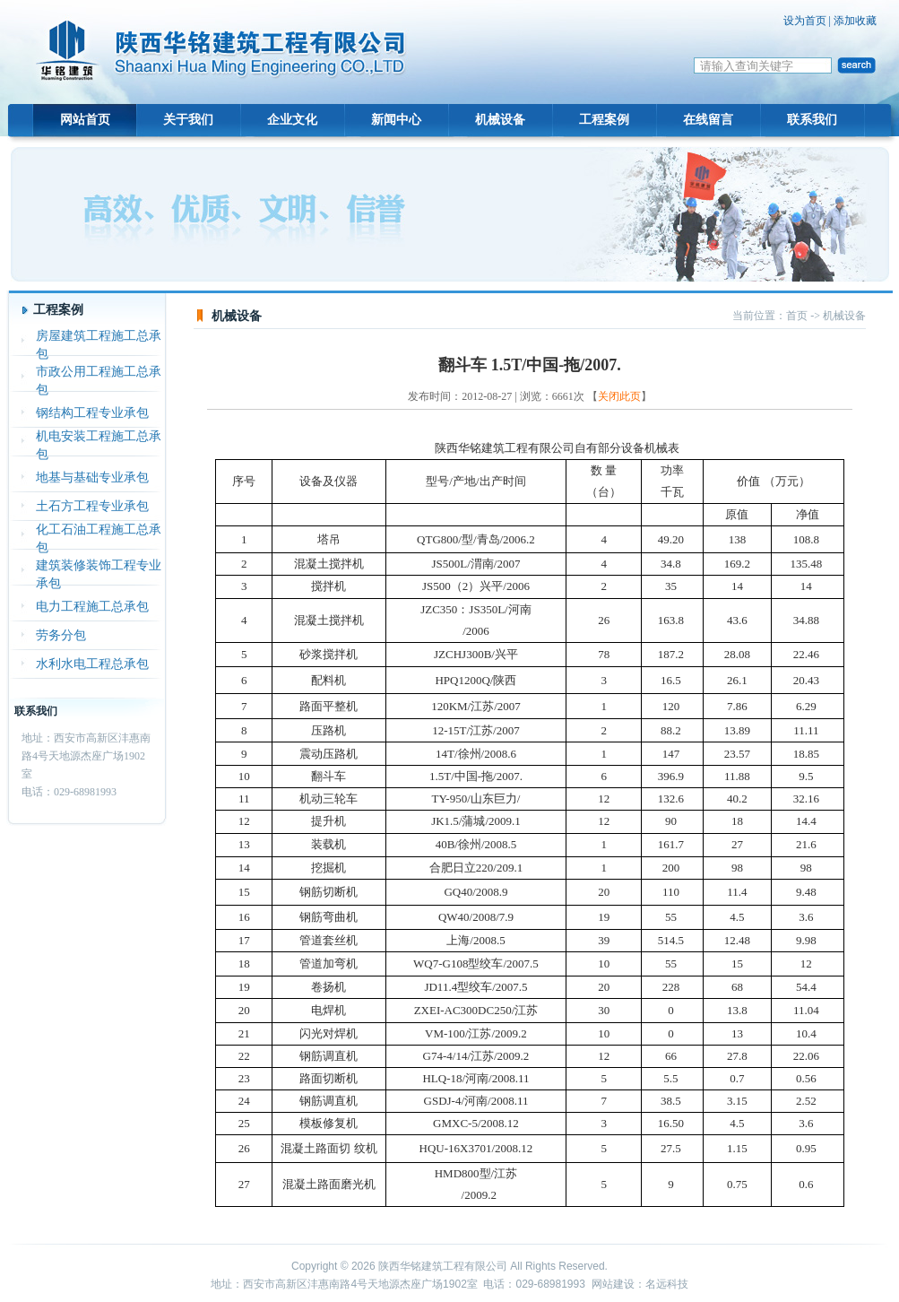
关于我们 (188, 119)
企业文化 (292, 119)
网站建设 (613, 1284)
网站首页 (85, 119)
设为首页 (804, 20)
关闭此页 (619, 396)
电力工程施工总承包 (92, 606)
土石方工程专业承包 (92, 506)
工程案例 (604, 119)
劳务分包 (61, 635)
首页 (797, 315)
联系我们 (812, 119)
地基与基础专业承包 (92, 477)
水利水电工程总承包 (92, 664)
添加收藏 (855, 20)
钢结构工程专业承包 (92, 413)
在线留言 (708, 119)
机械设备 (500, 119)
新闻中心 (396, 119)
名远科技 (666, 1284)
